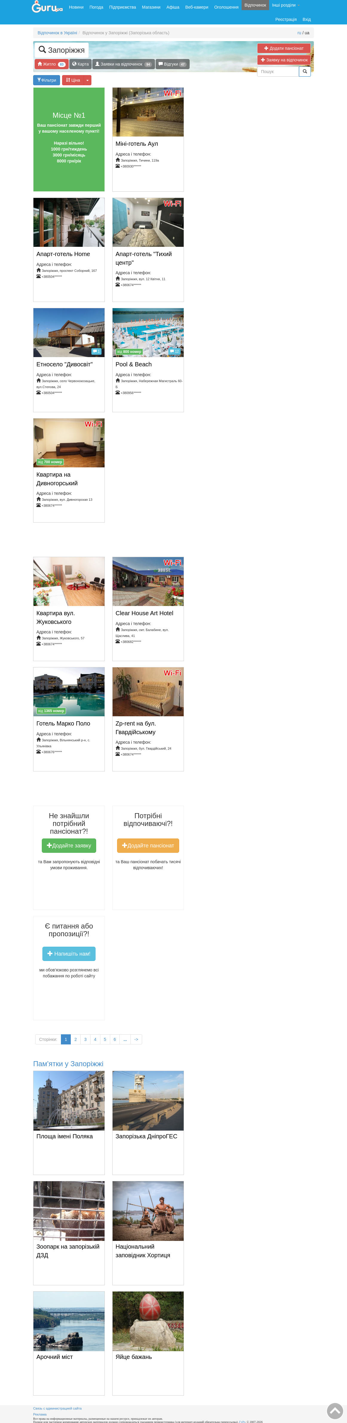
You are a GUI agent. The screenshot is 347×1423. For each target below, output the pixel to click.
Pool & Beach (134, 364)
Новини (76, 7)
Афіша (172, 7)
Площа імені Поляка (64, 1136)
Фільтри (46, 80)
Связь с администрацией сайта (57, 1408)
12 (174, 351)
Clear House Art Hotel (144, 613)
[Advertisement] (142, 541)
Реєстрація (286, 19)
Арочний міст (54, 1357)
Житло (52, 64)
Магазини (151, 7)
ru (299, 32)
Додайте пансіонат (148, 845)
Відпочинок (255, 5)
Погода (96, 7)
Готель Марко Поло (63, 723)
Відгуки (173, 64)
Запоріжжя (62, 49)
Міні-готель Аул (137, 143)
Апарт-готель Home (63, 254)
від (129, 352)
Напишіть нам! (68, 953)
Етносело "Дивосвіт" (64, 364)
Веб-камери (196, 7)
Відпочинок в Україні (57, 32)
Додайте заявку (69, 845)
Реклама (40, 1414)
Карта (80, 63)
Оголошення (226, 7)
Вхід (307, 19)
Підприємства (122, 7)
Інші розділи (286, 5)
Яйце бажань (134, 1357)
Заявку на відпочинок (286, 59)
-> (136, 1039)
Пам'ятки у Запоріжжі (68, 1064)
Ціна (73, 80)
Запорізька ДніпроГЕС (146, 1136)
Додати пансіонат (283, 48)
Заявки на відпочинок (123, 64)
